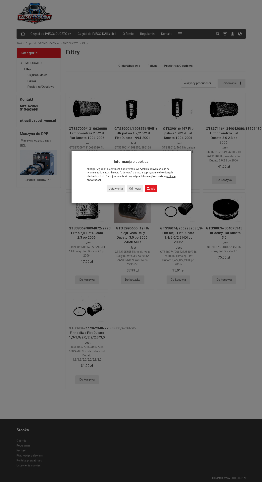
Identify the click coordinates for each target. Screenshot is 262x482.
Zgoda (151, 188)
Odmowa (135, 188)
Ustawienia (116, 188)
